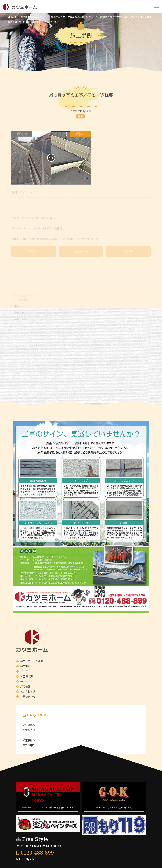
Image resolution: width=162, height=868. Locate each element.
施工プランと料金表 (31, 661)
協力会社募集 (28, 691)
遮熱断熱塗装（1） (25, 325)
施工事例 (25, 666)
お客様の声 (26, 676)
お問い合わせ (28, 696)
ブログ (24, 671)
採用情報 (25, 686)
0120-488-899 (37, 852)
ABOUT (24, 681)
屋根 (80, 117)
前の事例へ (34, 254)
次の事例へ (128, 254)
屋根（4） (20, 319)
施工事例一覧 (81, 254)
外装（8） (20, 313)
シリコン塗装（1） (25, 306)
